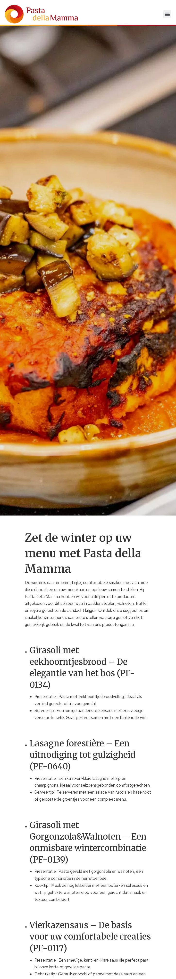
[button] (167, 14)
